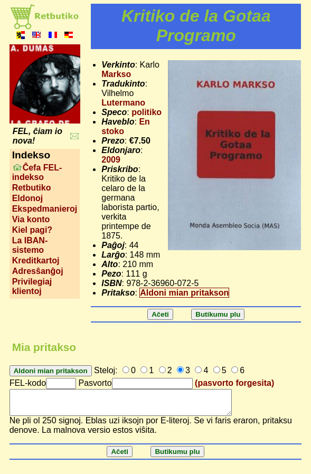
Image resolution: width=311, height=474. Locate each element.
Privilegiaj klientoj (32, 286)
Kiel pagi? (32, 229)
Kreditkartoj (36, 260)
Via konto (31, 219)
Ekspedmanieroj (45, 208)
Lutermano (123, 102)
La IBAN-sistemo (30, 245)
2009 (110, 159)
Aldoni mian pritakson (184, 292)
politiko (146, 112)
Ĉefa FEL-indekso (37, 172)
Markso (116, 74)
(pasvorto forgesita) (234, 382)
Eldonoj (27, 198)
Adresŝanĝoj (37, 271)
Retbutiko (31, 187)
